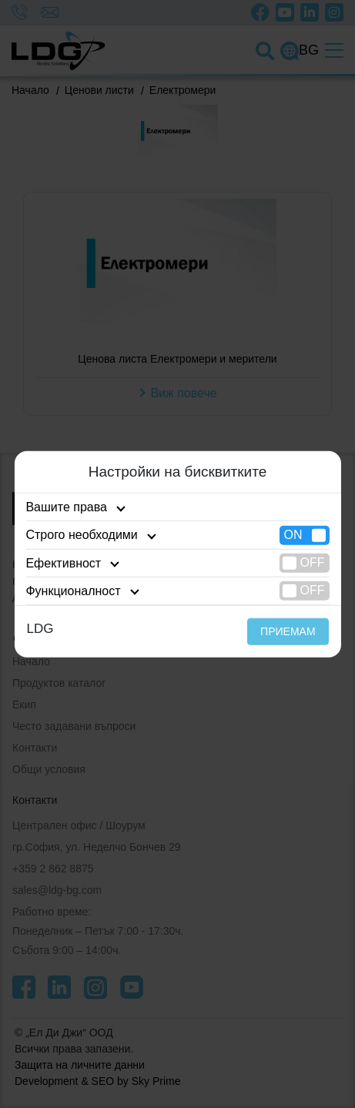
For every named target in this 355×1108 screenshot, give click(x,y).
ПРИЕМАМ (287, 631)
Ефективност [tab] (63, 562)
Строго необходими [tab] (81, 534)
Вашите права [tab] (66, 507)
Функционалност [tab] (72, 591)
